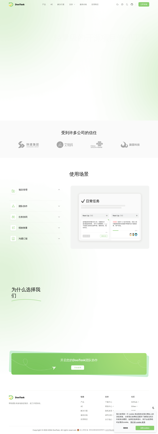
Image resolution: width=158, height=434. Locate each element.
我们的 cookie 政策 (137, 422)
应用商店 (95, 4)
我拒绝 (125, 428)
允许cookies (144, 428)
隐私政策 (108, 411)
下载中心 (108, 402)
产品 (44, 4)
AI (52, 4)
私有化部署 (86, 48)
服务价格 (83, 4)
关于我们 (108, 419)
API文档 (108, 415)
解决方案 (60, 4)
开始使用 (71, 48)
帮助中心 (108, 406)
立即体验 (143, 4)
